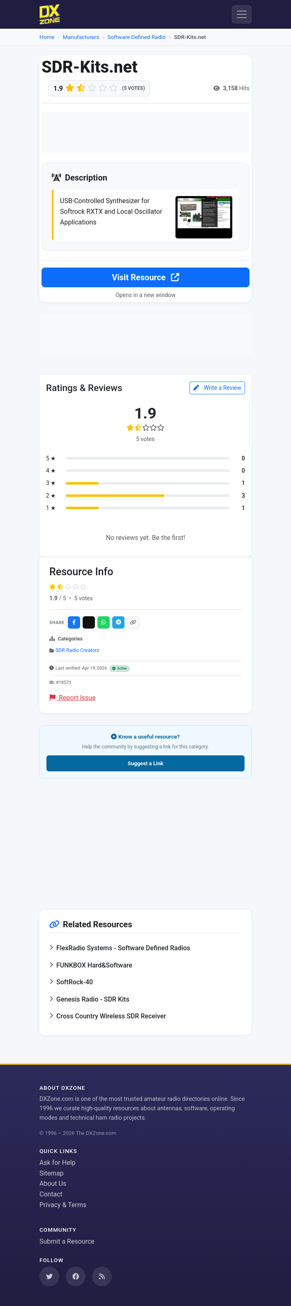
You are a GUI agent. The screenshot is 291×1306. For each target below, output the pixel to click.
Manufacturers (81, 37)
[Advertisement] (145, 132)
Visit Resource (145, 277)
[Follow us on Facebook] (75, 1276)
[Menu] (242, 14)
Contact (50, 1194)
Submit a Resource (67, 1241)
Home (47, 37)
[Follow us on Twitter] (49, 1276)
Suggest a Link (145, 763)
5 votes (83, 598)
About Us (52, 1183)
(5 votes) (133, 88)
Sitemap (51, 1173)
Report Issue (73, 698)
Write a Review (217, 387)
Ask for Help (57, 1162)
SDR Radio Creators (77, 650)
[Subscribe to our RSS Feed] (102, 1276)
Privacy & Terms (62, 1205)
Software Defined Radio (137, 37)
